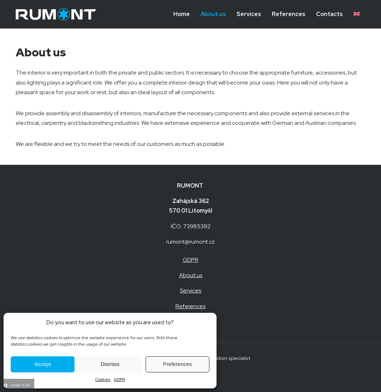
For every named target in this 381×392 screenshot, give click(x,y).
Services (249, 14)
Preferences (177, 364)
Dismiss (110, 364)
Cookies (102, 379)
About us (213, 14)
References (288, 14)
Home (181, 14)
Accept (43, 364)
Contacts (329, 14)
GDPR (119, 379)
